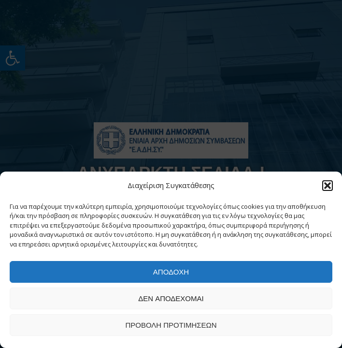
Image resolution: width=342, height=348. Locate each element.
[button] (327, 185)
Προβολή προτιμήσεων (170, 325)
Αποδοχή (171, 272)
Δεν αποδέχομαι (170, 298)
